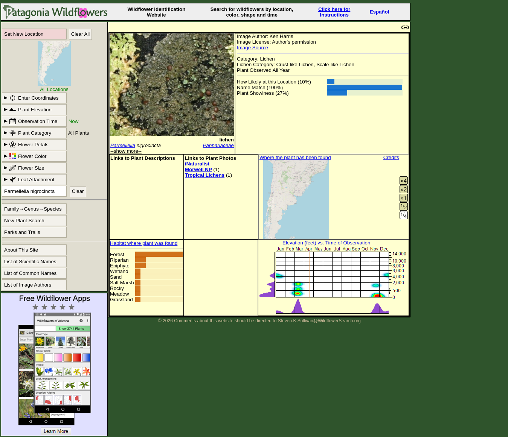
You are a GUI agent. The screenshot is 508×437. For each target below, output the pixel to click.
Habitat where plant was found (143, 243)
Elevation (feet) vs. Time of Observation (326, 243)
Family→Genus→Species (33, 209)
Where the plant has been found (295, 157)
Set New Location (23, 34)
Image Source (252, 47)
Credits (391, 157)
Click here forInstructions (334, 12)
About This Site (21, 250)
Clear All (80, 34)
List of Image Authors (27, 285)
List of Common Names (30, 273)
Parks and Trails (22, 232)
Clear (78, 191)
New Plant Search (24, 220)
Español (379, 12)
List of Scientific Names (30, 261)
